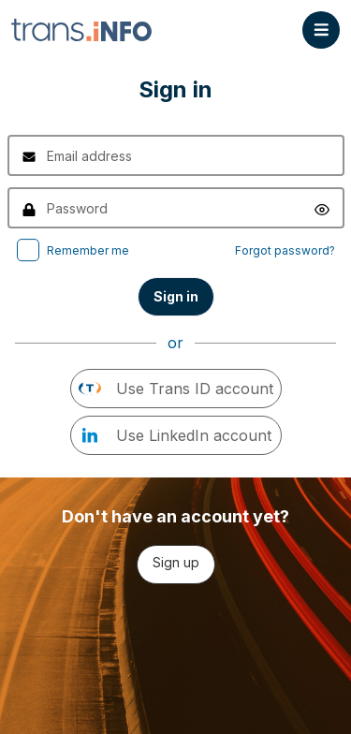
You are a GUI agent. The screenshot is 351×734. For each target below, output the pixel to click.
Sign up (176, 562)
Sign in (176, 296)
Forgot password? (285, 250)
